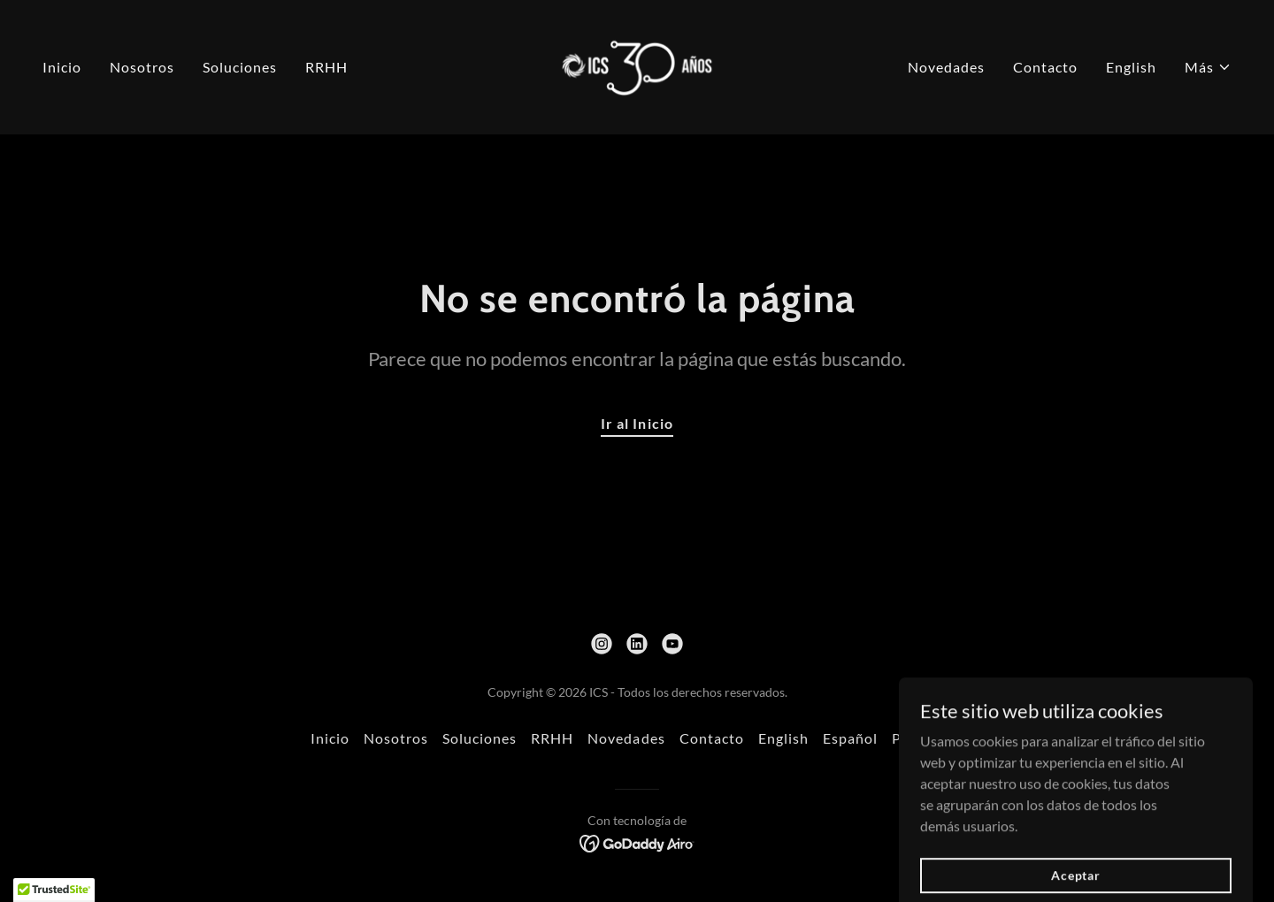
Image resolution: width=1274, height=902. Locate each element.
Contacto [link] (1045, 66)
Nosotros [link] (142, 66)
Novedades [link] (946, 66)
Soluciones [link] (240, 66)
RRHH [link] (326, 66)
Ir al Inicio (636, 423)
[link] (637, 65)
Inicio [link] (61, 66)
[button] (1208, 67)
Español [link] (850, 738)
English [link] (1131, 66)
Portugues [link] (927, 738)
